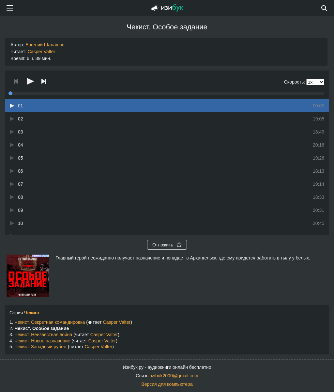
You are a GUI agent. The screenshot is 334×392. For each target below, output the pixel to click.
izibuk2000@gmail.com (174, 375)
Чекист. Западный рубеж (41, 346)
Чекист (32, 312)
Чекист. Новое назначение (42, 340)
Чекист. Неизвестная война (43, 334)
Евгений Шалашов (45, 44)
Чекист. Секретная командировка (50, 322)
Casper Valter (41, 51)
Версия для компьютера (166, 384)
